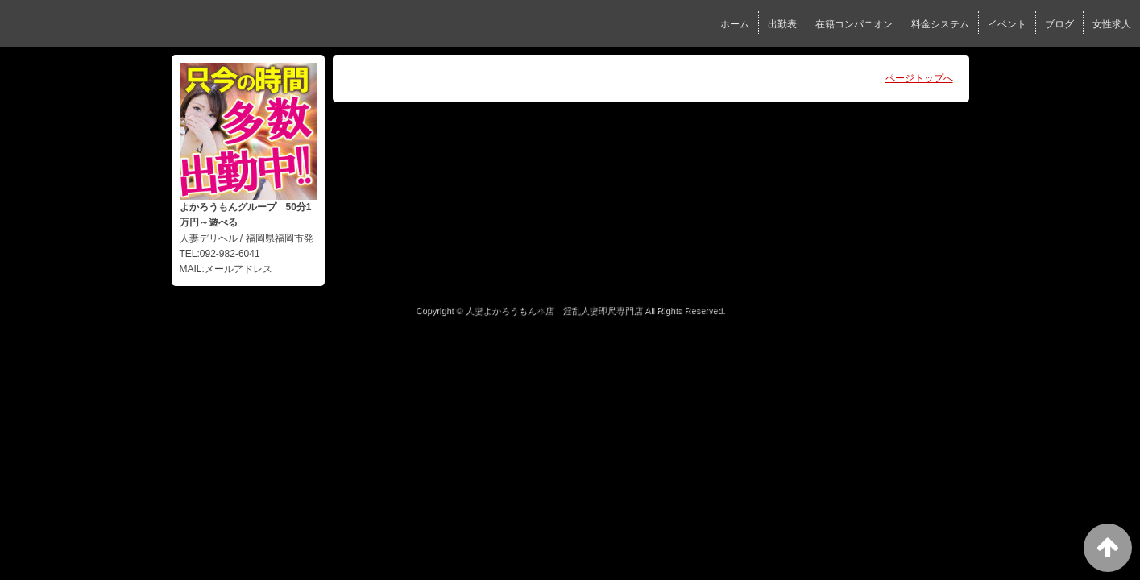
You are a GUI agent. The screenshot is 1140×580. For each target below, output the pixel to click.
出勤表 (782, 24)
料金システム (940, 24)
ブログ (1059, 24)
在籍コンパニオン (854, 24)
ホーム (734, 24)
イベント (1007, 24)
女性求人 (1111, 24)
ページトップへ (919, 78)
